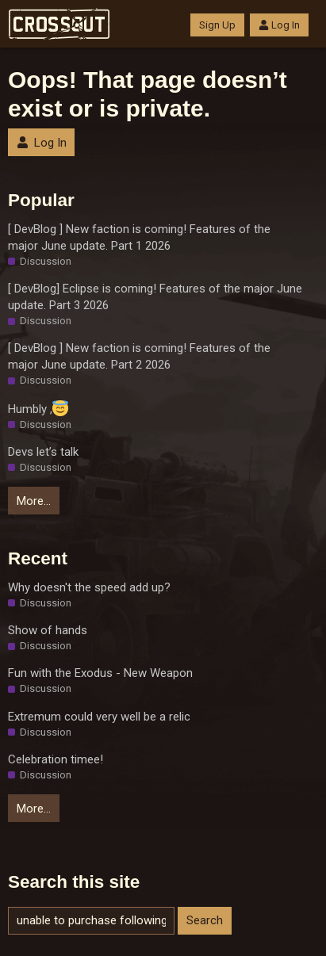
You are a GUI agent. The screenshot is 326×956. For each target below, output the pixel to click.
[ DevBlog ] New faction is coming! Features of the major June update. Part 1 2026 (139, 237)
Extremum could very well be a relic (99, 716)
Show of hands (47, 630)
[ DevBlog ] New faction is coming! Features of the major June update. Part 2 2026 (139, 356)
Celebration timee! (55, 759)
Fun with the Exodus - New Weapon (100, 673)
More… (34, 501)
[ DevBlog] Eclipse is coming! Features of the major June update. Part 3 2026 (155, 296)
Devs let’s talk (43, 452)
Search (204, 920)
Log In (279, 25)
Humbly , (38, 408)
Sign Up (217, 25)
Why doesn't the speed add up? (89, 587)
